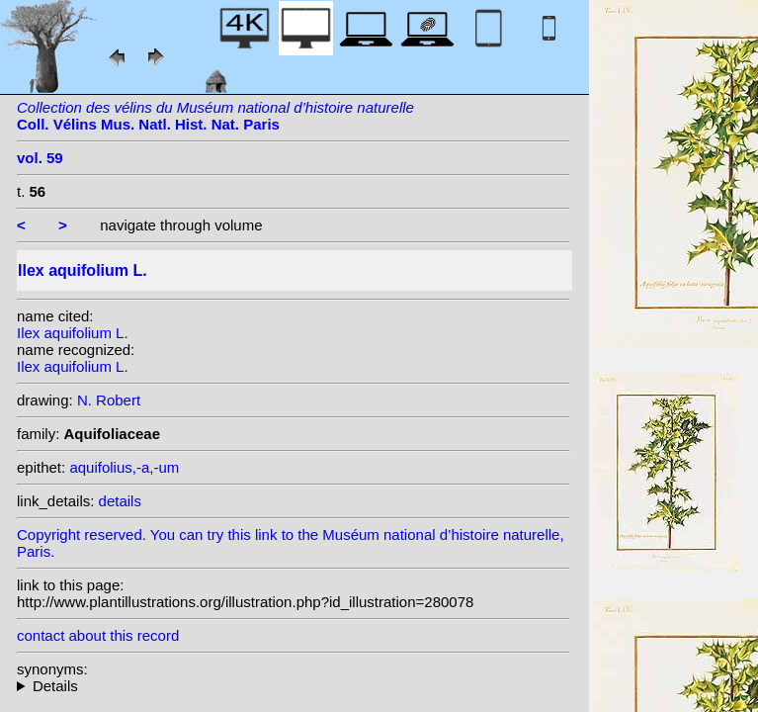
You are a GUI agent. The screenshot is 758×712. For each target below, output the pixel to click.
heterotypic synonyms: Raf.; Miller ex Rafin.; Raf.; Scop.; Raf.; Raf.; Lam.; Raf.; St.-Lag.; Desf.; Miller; (293, 685)
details (120, 500)
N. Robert (108, 400)
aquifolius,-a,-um (124, 467)
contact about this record (98, 635)
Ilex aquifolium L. (72, 332)
